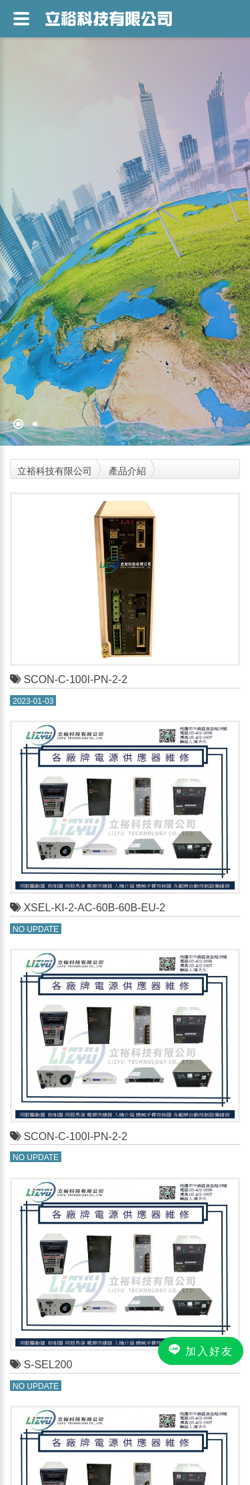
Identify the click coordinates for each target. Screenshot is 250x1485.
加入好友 (200, 1350)
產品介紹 (127, 471)
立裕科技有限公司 (54, 471)
